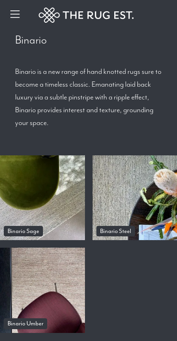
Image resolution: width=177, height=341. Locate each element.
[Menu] (15, 15)
